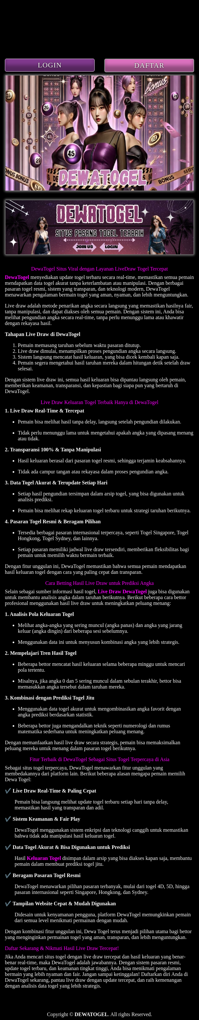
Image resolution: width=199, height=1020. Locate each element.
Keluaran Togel (44, 858)
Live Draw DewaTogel (122, 591)
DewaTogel (17, 277)
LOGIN (50, 65)
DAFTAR (149, 65)
